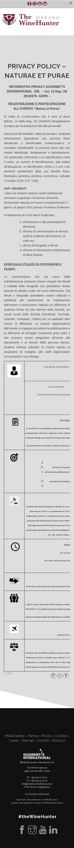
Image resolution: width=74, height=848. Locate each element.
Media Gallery (15, 736)
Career (13, 740)
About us (58, 740)
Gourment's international (37, 754)
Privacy (46, 736)
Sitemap (28, 740)
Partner (33, 736)
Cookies (61, 736)
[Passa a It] (71, 3)
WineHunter (30, 19)
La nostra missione (37, 794)
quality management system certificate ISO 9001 (37, 802)
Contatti (43, 740)
